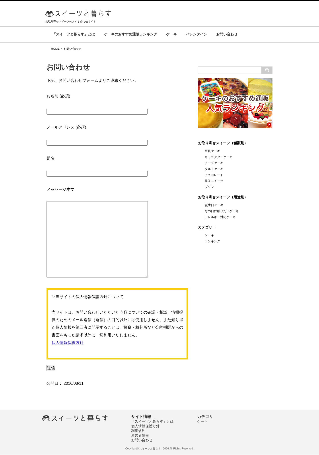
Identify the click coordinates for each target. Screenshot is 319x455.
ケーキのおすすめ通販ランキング (130, 34)
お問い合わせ (226, 34)
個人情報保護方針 (68, 342)
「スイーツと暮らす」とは (73, 34)
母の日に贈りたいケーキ (222, 211)
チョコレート (214, 175)
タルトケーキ (214, 169)
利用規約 (138, 431)
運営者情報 (140, 435)
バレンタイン (196, 34)
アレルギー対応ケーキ (220, 217)
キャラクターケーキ (219, 157)
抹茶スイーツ (214, 181)
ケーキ (171, 34)
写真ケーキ (212, 151)
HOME (55, 48)
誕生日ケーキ (214, 205)
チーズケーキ (214, 163)
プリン (209, 187)
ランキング (212, 241)
